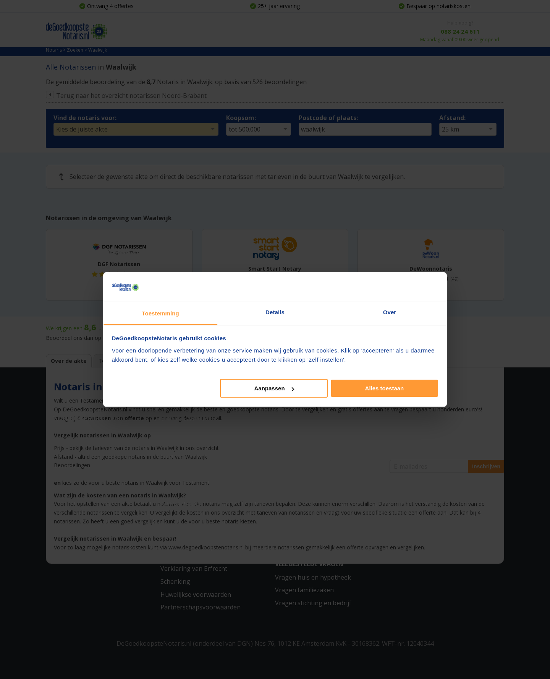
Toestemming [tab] (160, 313)
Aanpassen (274, 388)
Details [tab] (275, 312)
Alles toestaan (384, 388)
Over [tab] (389, 312)
